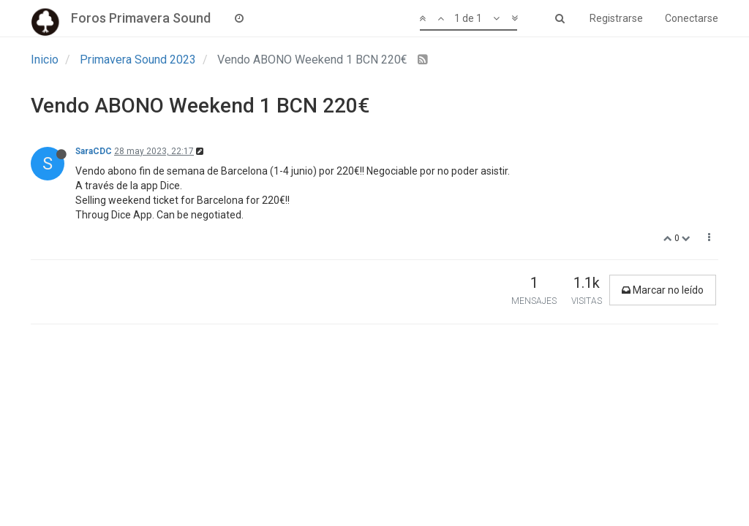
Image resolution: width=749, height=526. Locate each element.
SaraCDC (93, 151)
